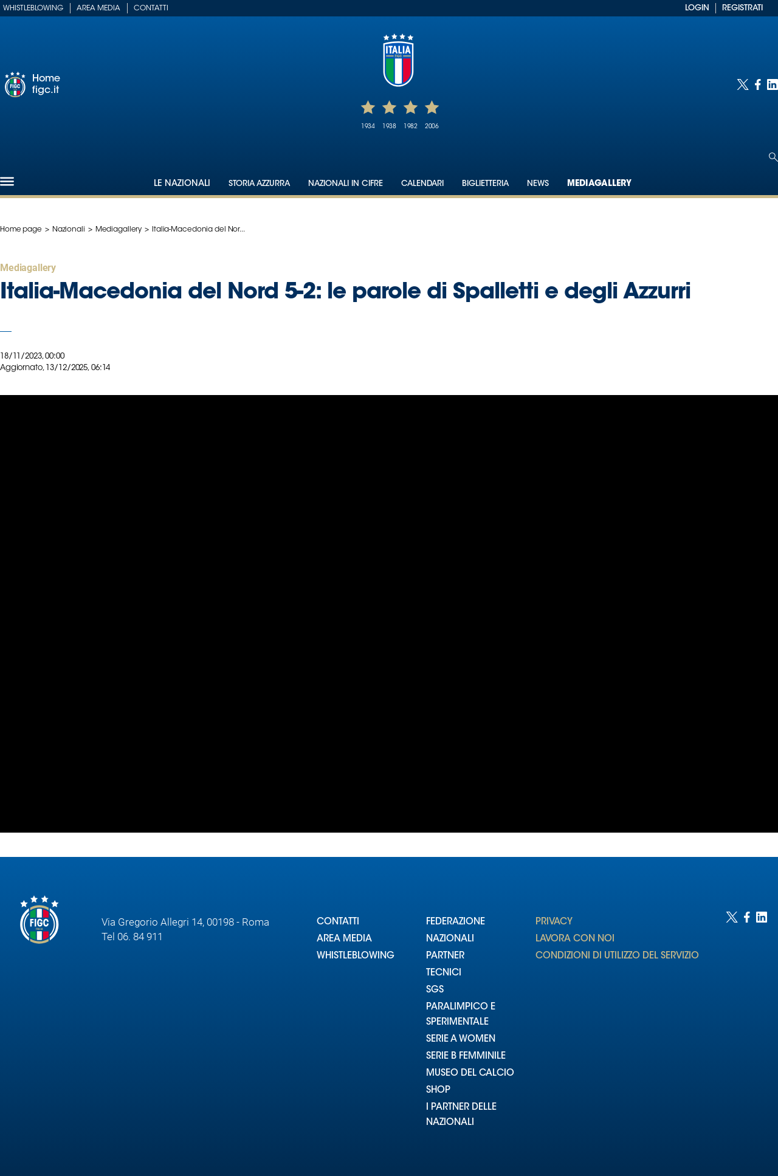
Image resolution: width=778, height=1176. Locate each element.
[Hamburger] (7, 181)
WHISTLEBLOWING (355, 956)
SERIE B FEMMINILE (466, 1056)
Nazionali (68, 229)
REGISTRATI (742, 8)
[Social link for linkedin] (772, 84)
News (538, 184)
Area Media (98, 8)
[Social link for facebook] (758, 84)
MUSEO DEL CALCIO (470, 1073)
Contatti (151, 8)
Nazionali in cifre (345, 184)
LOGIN (697, 8)
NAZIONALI (450, 939)
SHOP (438, 1090)
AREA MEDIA (344, 939)
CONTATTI (338, 922)
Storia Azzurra (259, 184)
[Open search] (773, 157)
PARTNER (445, 956)
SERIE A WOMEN (460, 1039)
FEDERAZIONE (455, 922)
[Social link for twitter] (743, 84)
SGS (435, 990)
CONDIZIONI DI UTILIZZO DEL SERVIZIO (617, 956)
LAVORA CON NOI (574, 939)
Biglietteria (485, 184)
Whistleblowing (33, 8)
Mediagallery (599, 184)
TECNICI (443, 973)
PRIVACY (554, 922)
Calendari (422, 184)
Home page (21, 229)
